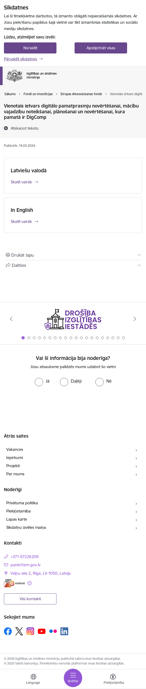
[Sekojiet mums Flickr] (53, 631)
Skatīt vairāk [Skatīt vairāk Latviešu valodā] (21, 181)
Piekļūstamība (18, 511)
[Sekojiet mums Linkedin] (64, 631)
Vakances (14, 449)
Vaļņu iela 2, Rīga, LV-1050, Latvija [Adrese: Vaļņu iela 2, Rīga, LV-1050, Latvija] (41, 573)
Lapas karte (16, 519)
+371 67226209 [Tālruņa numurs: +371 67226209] (25, 556)
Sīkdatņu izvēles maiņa (26, 527)
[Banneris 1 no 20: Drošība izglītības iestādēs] (73, 318)
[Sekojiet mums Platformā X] (19, 631)
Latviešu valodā (28, 170)
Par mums (15, 473)
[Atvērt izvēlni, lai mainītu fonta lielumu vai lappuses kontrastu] (113, 680)
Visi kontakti (30, 598)
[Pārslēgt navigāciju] (73, 678)
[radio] (42, 381)
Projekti (13, 465)
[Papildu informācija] (30, 583)
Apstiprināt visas (101, 47)
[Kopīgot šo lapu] (73, 265)
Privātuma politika (22, 502)
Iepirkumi (14, 457)
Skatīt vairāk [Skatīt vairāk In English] (21, 221)
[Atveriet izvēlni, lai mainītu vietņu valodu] (33, 680)
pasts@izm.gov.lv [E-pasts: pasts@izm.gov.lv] (25, 564)
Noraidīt (30, 47)
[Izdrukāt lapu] (73, 255)
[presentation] (73, 402)
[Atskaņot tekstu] (25, 128)
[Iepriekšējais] (11, 319)
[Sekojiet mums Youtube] (42, 631)
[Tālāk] (135, 319)
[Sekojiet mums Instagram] (30, 631)
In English (22, 210)
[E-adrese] (14, 583)
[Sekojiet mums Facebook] (8, 631)
